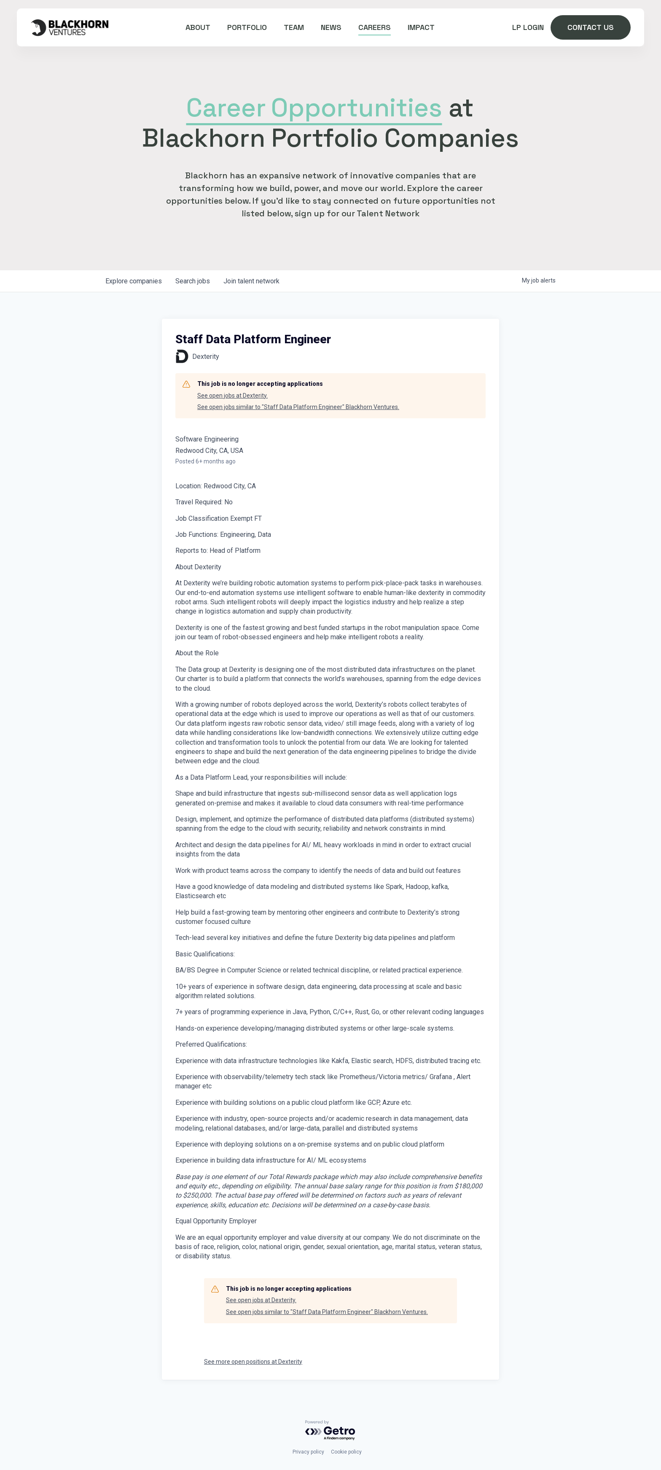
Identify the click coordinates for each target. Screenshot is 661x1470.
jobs (192, 281)
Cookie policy (346, 1452)
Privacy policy (308, 1452)
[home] (69, 27)
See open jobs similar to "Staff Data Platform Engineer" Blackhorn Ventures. (298, 407)
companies (133, 281)
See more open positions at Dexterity (253, 1361)
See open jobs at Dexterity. (232, 395)
